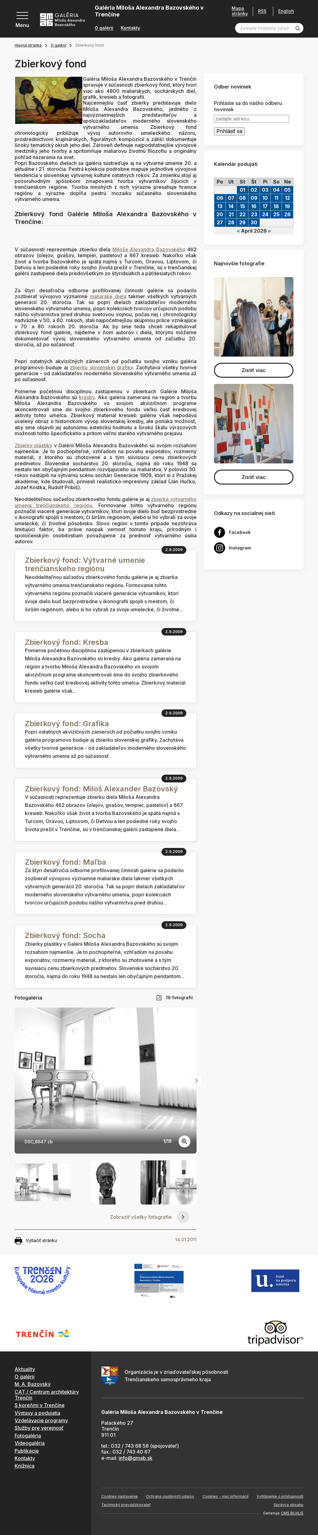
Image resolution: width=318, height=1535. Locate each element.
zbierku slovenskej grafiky (101, 367)
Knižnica (24, 1466)
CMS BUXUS (292, 1513)
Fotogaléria (28, 1436)
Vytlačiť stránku (36, 1241)
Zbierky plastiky (33, 445)
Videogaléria (30, 1443)
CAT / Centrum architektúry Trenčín (47, 1395)
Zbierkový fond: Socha (65, 935)
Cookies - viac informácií (225, 1496)
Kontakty (130, 27)
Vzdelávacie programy (41, 1420)
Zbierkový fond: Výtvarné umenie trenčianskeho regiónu (85, 564)
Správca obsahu (288, 1504)
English (286, 11)
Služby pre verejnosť (39, 1428)
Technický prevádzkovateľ (126, 1504)
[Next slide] (196, 1080)
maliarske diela (108, 296)
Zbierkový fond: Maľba (65, 862)
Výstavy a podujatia (37, 1413)
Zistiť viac (254, 370)
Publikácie (27, 1451)
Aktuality (25, 1369)
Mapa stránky (240, 11)
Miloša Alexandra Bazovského (148, 249)
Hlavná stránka (28, 45)
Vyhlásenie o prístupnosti (280, 1496)
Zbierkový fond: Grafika (67, 723)
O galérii (104, 27)
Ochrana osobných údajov (170, 1496)
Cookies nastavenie (119, 1496)
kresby (87, 397)
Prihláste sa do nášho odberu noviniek (248, 106)
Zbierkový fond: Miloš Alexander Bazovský (101, 788)
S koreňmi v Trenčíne (40, 1405)
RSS (262, 11)
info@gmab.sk (135, 1458)
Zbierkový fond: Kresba (66, 642)
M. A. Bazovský (33, 1384)
